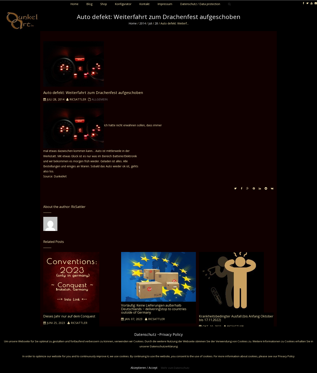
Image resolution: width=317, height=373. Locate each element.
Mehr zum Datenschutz (175, 368)
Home (133, 23)
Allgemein (100, 99)
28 (156, 23)
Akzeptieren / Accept (144, 368)
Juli (150, 23)
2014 (142, 23)
